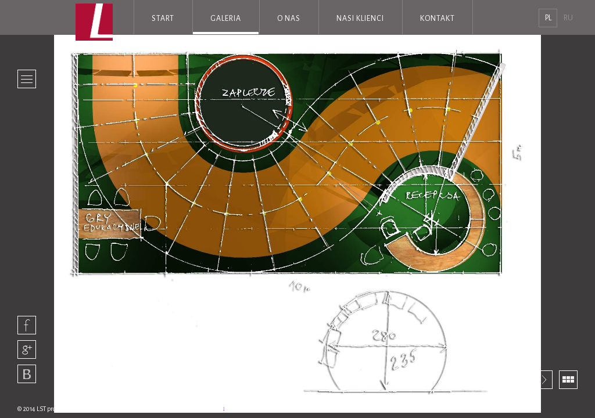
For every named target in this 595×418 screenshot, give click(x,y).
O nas (288, 19)
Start (163, 19)
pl (548, 18)
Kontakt (437, 19)
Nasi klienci (360, 19)
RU (568, 18)
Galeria (225, 19)
